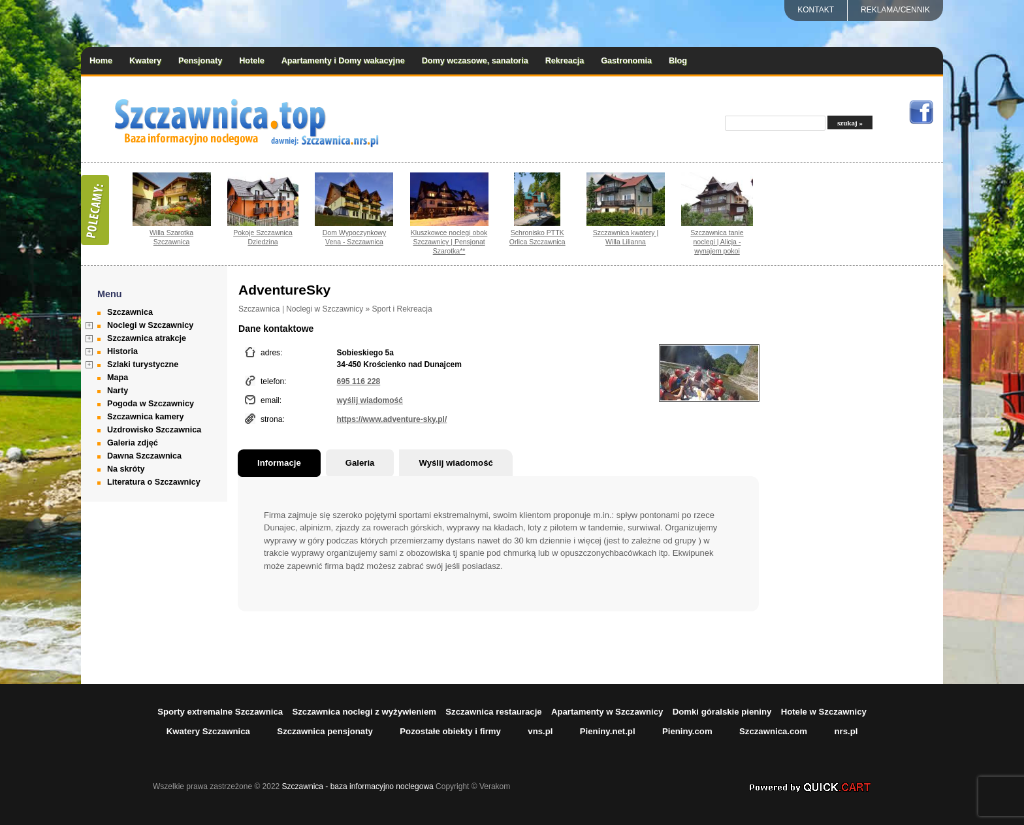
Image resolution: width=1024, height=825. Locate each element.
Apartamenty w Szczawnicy (607, 712)
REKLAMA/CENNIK (895, 9)
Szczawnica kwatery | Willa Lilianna (625, 237)
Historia (122, 351)
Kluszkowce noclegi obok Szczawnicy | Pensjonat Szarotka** (449, 242)
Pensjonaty (200, 60)
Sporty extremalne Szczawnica (220, 712)
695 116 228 (359, 381)
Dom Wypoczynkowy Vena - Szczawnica (355, 237)
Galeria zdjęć (132, 442)
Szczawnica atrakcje (146, 338)
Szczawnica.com (773, 731)
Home (100, 60)
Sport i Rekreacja (402, 309)
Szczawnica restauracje (493, 712)
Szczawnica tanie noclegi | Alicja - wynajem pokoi (716, 242)
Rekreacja (564, 60)
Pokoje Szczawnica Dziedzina (263, 237)
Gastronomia (626, 60)
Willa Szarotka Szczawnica (171, 237)
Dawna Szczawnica (144, 456)
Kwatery (145, 60)
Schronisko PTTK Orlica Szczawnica (537, 237)
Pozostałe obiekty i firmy (450, 731)
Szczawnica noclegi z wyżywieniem (364, 712)
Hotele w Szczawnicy (824, 712)
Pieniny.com (687, 731)
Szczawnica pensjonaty (325, 731)
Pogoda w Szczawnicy (150, 403)
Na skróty (125, 469)
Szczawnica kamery (145, 416)
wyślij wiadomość (370, 400)
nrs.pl (845, 731)
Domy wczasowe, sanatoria (475, 60)
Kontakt (815, 9)
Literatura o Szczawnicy (153, 482)
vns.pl (540, 731)
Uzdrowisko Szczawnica (154, 429)
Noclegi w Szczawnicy (150, 325)
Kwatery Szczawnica (208, 731)
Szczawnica (130, 312)
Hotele (251, 60)
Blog (678, 60)
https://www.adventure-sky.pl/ (392, 419)
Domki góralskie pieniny (722, 712)
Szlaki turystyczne (142, 364)
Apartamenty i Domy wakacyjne (343, 60)
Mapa (117, 377)
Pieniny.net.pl (607, 731)
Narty (117, 390)
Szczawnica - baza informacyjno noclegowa (358, 786)
